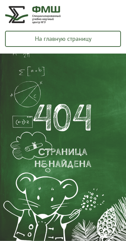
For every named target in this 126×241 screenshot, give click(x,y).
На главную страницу (63, 39)
